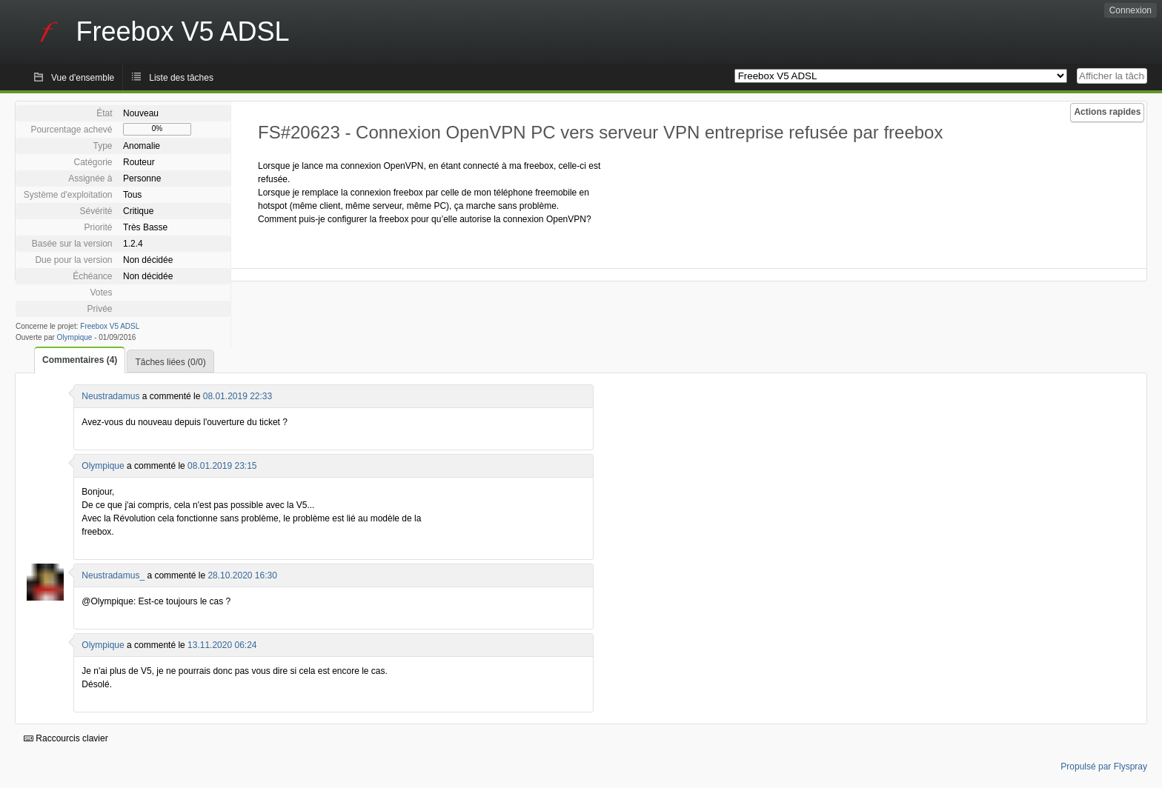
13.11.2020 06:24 (221, 645)
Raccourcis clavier (66, 738)
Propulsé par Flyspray (1103, 766)
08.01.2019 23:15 (221, 466)
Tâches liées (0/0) (170, 362)
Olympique (75, 337)
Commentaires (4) (79, 360)
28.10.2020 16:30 (242, 575)
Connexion (1130, 10)
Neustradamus (110, 396)
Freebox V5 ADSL (109, 326)
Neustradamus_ (113, 575)
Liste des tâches (181, 78)
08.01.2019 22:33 (237, 396)
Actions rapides (1107, 112)
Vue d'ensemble (82, 78)
